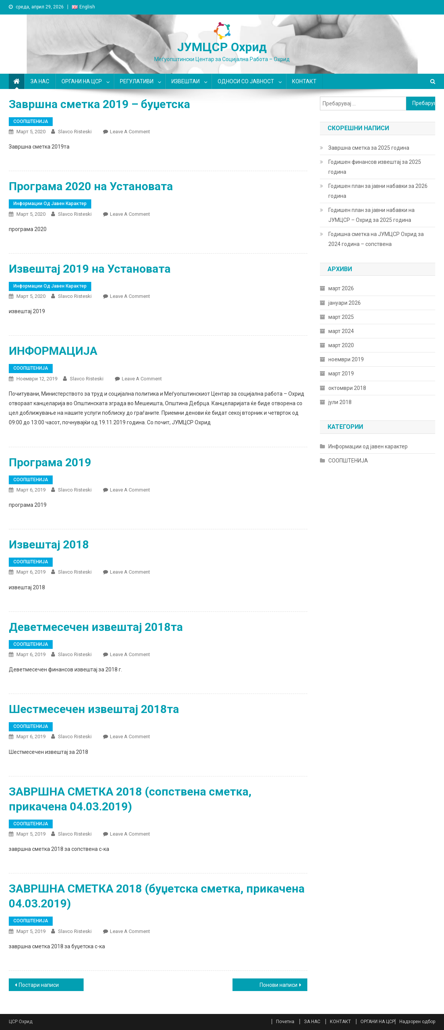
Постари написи (39, 985)
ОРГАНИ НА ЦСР (81, 81)
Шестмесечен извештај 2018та (94, 709)
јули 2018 (340, 402)
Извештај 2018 (49, 544)
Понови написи (278, 985)
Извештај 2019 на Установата (90, 268)
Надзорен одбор (417, 1021)
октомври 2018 (347, 388)
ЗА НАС (40, 81)
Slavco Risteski (75, 131)
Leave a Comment (130, 131)
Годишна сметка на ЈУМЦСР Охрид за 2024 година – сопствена (376, 239)
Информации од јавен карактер (50, 203)
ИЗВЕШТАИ (185, 81)
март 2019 (341, 373)
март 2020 (341, 345)
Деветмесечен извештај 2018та (96, 627)
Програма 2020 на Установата (91, 186)
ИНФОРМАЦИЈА (53, 350)
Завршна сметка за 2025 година (368, 148)
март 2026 (341, 288)
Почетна (285, 1021)
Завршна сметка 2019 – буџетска (99, 104)
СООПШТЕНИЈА (30, 121)
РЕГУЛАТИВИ (136, 81)
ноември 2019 (346, 359)
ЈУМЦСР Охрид (222, 47)
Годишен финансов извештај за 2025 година (374, 167)
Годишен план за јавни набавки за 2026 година (378, 191)
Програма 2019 (50, 462)
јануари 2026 (344, 303)
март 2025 (341, 317)
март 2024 (341, 331)
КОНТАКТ (304, 81)
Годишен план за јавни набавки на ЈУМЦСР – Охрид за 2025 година (371, 215)
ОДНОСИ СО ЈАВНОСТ (246, 81)
